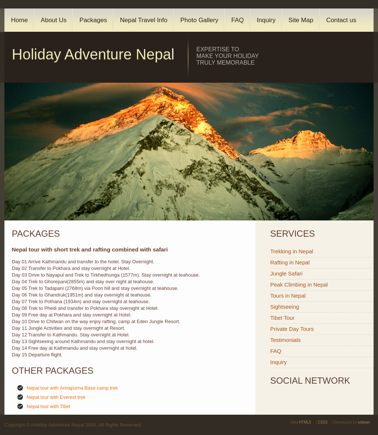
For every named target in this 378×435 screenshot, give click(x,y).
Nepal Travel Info (144, 20)
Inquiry (266, 20)
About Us (53, 20)
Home (19, 20)
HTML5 (305, 422)
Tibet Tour (282, 318)
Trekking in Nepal (291, 251)
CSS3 (322, 422)
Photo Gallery (199, 20)
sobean (364, 422)
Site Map (301, 20)
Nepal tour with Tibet (49, 406)
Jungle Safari (286, 273)
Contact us (341, 20)
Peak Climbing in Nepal (299, 284)
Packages (93, 20)
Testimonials (285, 340)
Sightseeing (284, 307)
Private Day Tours (292, 329)
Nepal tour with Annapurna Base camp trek (72, 388)
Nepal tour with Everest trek (56, 397)
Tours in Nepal (288, 295)
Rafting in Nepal (290, 262)
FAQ (237, 20)
